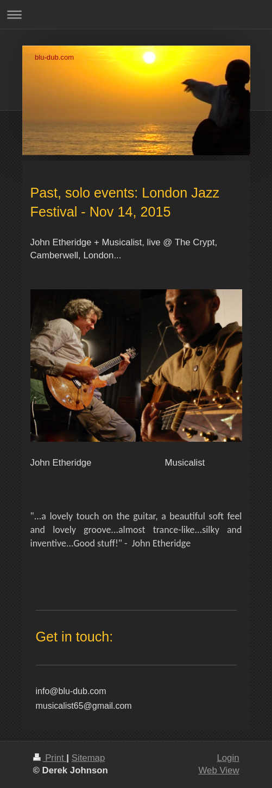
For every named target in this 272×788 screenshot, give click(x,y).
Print (50, 758)
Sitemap (88, 758)
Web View (219, 770)
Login (228, 758)
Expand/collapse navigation (136, 14)
